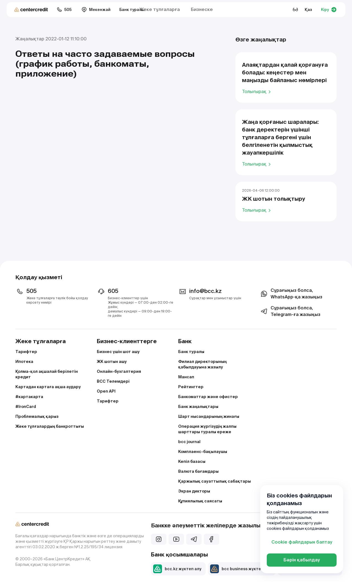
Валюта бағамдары (198, 471)
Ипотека (24, 361)
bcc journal (189, 441)
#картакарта (29, 396)
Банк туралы (132, 9)
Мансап (186, 376)
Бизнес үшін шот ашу (118, 351)
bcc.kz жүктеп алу (177, 568)
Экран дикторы (194, 491)
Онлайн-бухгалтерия (119, 371)
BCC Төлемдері (113, 381)
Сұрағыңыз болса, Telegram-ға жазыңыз (290, 311)
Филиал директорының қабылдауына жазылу (202, 364)
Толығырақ (257, 91)
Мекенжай (96, 9)
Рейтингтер (191, 386)
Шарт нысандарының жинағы (208, 416)
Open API (106, 391)
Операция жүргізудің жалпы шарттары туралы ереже (207, 429)
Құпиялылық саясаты (200, 501)
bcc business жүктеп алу (240, 568)
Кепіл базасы (191, 461)
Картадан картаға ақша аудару (48, 386)
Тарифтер (26, 351)
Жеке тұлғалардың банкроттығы (49, 426)
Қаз (308, 9)
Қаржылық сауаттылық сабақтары (214, 481)
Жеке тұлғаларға (159, 9)
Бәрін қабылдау (302, 560)
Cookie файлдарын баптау (301, 542)
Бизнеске (202, 9)
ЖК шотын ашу (112, 361)
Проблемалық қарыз (37, 416)
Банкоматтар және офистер (208, 396)
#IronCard (25, 406)
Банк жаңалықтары (198, 406)
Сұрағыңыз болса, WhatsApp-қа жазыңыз (291, 293)
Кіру (329, 9)
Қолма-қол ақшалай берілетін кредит (46, 374)
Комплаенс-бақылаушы (202, 451)
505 (64, 9)
